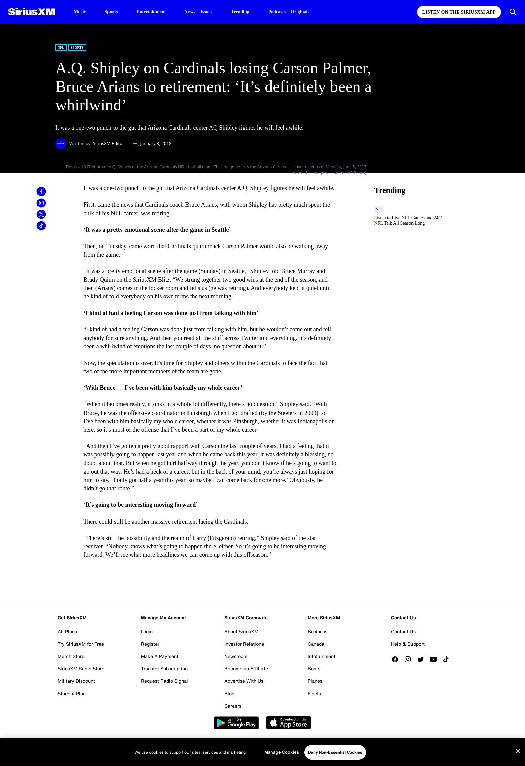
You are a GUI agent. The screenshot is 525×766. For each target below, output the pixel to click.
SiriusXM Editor (108, 143)
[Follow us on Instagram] (410, 659)
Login (147, 631)
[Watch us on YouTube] (435, 659)
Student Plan (72, 693)
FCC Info (387, 745)
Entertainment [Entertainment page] (151, 11)
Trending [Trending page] (240, 11)
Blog (229, 693)
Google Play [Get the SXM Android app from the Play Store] (236, 722)
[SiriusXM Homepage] (31, 12)
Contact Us (403, 631)
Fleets (314, 693)
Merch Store (71, 656)
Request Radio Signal (164, 681)
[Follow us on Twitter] (423, 659)
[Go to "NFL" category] (379, 209)
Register (150, 643)
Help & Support (408, 643)
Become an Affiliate (246, 668)
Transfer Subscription (164, 668)
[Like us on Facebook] (397, 659)
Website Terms (105, 745)
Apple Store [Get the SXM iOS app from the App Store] (288, 722)
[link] (41, 191)
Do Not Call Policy (260, 745)
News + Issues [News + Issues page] (198, 11)
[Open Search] (513, 12)
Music (80, 11)
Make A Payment (159, 656)
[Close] (518, 763)
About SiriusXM (241, 631)
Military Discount (76, 681)
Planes (315, 681)
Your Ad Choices (221, 745)
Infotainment (321, 656)
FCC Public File (358, 745)
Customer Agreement (146, 745)
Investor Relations (244, 643)
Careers (232, 705)
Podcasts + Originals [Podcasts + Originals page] (288, 11)
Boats (314, 668)
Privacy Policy (185, 745)
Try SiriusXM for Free (81, 643)
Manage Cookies (418, 745)
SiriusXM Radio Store (81, 668)
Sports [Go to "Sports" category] (77, 47)
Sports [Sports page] (111, 11)
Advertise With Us (244, 681)
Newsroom (235, 656)
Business (317, 631)
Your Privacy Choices (310, 745)
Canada (316, 643)
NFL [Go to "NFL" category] (61, 47)
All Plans (67, 631)
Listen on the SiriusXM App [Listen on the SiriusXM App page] (459, 12)
